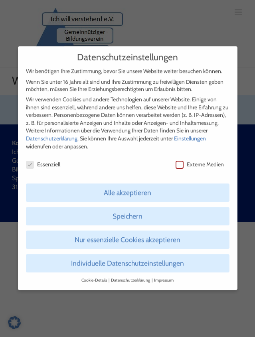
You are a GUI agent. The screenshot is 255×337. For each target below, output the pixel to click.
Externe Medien (200, 160)
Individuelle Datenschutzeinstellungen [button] (127, 259)
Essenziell (43, 160)
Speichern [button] (127, 212)
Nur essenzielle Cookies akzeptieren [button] (127, 236)
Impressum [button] (164, 276)
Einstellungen (190, 134)
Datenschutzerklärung (51, 134)
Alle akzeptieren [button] (127, 189)
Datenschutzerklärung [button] (131, 276)
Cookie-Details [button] (94, 276)
